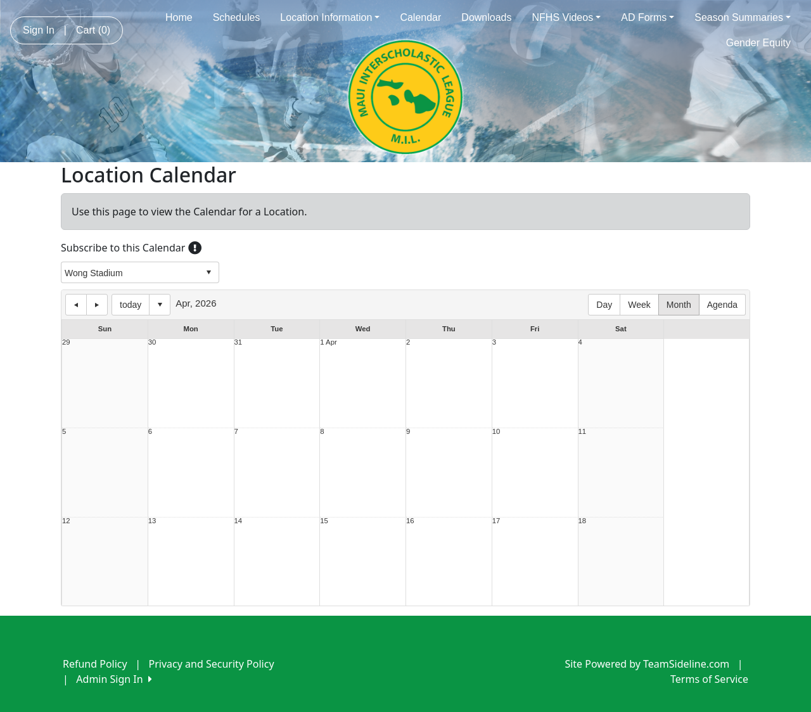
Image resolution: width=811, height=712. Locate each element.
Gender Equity (758, 42)
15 (324, 521)
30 (152, 342)
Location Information (330, 17)
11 (582, 431)
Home (179, 17)
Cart (93, 30)
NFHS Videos (566, 17)
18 (582, 521)
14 (238, 521)
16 (410, 521)
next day (97, 304)
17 (496, 521)
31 (238, 342)
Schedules (236, 17)
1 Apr (328, 342)
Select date (159, 304)
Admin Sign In (114, 679)
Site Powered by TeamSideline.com (647, 664)
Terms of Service (709, 679)
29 (66, 342)
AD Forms (647, 17)
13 (152, 521)
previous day (76, 304)
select (208, 272)
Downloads (486, 17)
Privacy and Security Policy (211, 664)
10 (496, 431)
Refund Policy (95, 664)
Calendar (420, 17)
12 (66, 521)
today (130, 305)
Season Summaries (742, 17)
